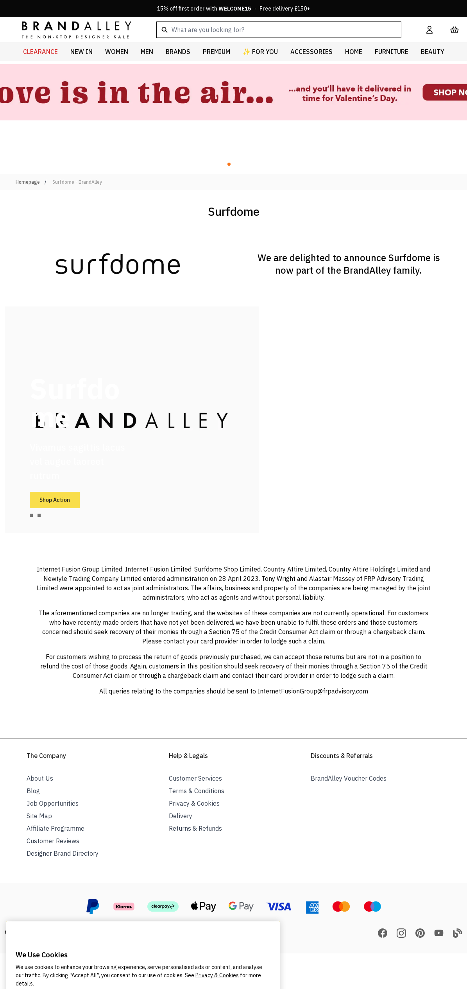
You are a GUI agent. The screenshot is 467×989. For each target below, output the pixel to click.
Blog (33, 791)
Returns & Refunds (195, 828)
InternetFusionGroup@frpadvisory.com (313, 691)
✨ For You (260, 52)
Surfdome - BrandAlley (77, 182)
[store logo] (70, 29)
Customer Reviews (53, 841)
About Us (40, 778)
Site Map (39, 816)
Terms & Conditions (196, 791)
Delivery (180, 816)
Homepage (28, 182)
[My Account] (429, 29)
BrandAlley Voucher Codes (348, 778)
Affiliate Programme (55, 828)
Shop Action (54, 499)
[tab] (31, 515)
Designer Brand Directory (62, 853)
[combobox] (278, 30)
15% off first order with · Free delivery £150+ (233, 8)
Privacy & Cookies (194, 803)
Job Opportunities (53, 803)
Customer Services (195, 778)
